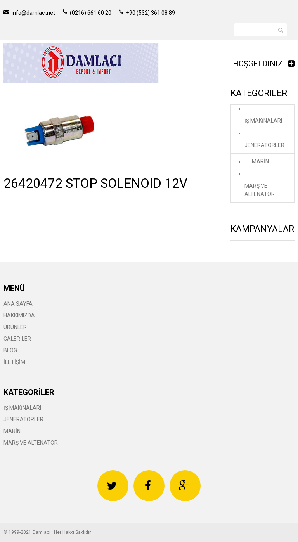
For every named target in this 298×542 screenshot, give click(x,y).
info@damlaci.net (29, 13)
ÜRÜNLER (15, 327)
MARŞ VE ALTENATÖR (259, 190)
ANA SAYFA (18, 304)
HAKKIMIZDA (19, 315)
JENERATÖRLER (264, 145)
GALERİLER (17, 339)
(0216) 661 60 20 (87, 13)
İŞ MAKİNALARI (263, 121)
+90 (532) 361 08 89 (147, 13)
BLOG (10, 350)
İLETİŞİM (14, 362)
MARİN (260, 161)
